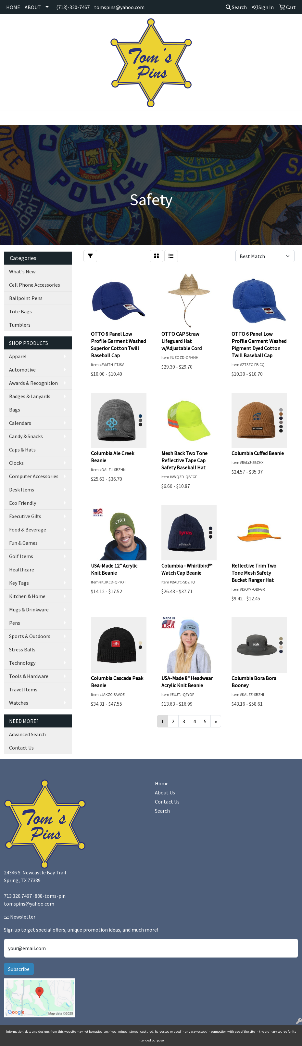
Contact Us (21, 747)
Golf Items (21, 556)
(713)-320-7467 (73, 7)
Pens (14, 623)
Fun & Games (23, 543)
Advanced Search (27, 734)
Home (162, 783)
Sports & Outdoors (29, 636)
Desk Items (21, 489)
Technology (22, 663)
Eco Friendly (22, 503)
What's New (22, 271)
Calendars (20, 423)
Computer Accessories (33, 476)
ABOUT (33, 7)
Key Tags (19, 583)
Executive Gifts (25, 516)
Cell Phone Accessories (34, 284)
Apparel (18, 356)
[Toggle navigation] (10, 117)
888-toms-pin (50, 896)
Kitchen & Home (27, 596)
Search (236, 7)
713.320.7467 (18, 896)
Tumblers (20, 324)
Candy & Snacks (26, 436)
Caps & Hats (22, 449)
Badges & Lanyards (29, 396)
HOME (13, 7)
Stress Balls (22, 649)
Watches (18, 703)
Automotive (22, 369)
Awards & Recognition (33, 383)
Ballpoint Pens (26, 298)
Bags (14, 409)
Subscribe (19, 969)
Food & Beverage (27, 529)
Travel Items (23, 689)
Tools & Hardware (28, 676)
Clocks (16, 463)
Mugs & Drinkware (29, 609)
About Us (165, 792)
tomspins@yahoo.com (119, 7)
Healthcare (21, 569)
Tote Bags (20, 311)
